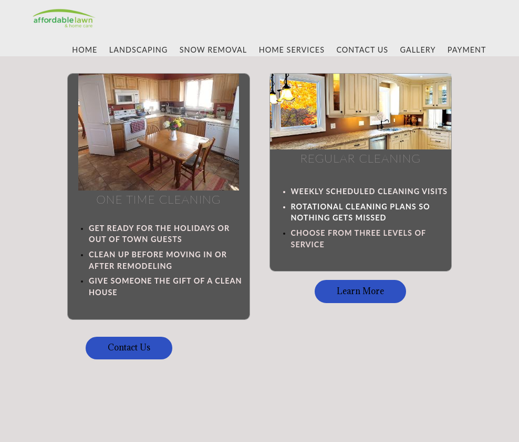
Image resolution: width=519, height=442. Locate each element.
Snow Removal (213, 49)
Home (84, 49)
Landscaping (138, 49)
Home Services (292, 49)
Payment (467, 49)
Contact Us (362, 49)
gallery (418, 49)
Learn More (360, 291)
